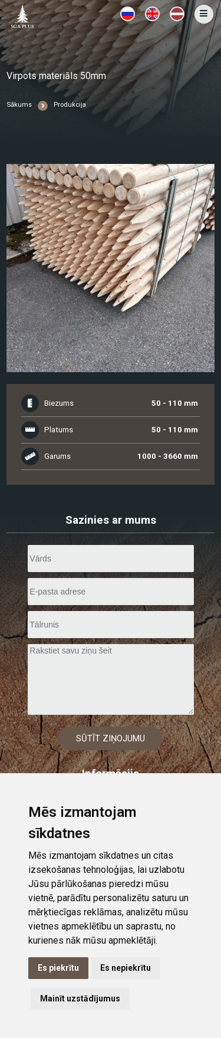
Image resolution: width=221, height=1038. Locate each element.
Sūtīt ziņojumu (110, 738)
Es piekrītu (58, 968)
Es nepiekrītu (125, 968)
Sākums (19, 105)
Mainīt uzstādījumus (80, 998)
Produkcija (70, 105)
